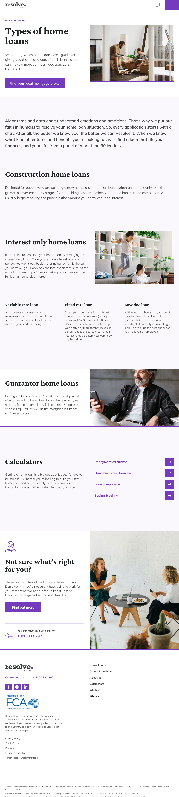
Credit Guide (12, 743)
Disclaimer (11, 748)
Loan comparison (134, 484)
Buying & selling (134, 495)
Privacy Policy (12, 738)
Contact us (12, 677)
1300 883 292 (29, 636)
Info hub (95, 690)
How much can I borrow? (134, 473)
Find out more (23, 607)
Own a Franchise (101, 671)
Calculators (97, 684)
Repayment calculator (134, 462)
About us (95, 677)
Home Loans (98, 665)
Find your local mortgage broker (35, 83)
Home (8, 20)
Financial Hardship (15, 753)
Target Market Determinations (21, 757)
